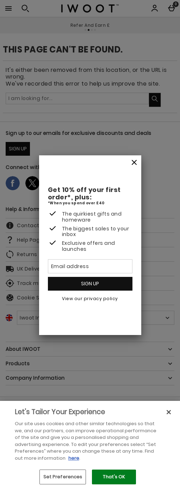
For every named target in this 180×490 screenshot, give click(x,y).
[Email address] (90, 266)
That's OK (114, 476)
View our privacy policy (90, 299)
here (73, 458)
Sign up (90, 283)
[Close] (134, 162)
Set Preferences (62, 476)
